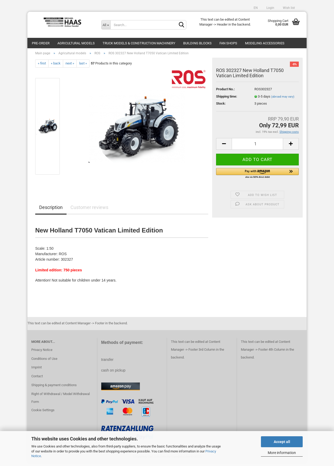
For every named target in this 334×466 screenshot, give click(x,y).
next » (69, 66)
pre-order (41, 43)
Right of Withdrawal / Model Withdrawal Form (60, 400)
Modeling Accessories (264, 43)
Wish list (288, 8)
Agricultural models (76, 43)
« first (42, 66)
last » (83, 66)
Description (51, 210)
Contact (37, 379)
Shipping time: (226, 99)
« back (56, 66)
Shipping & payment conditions (54, 388)
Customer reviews (89, 210)
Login (270, 8)
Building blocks (197, 43)
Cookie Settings (43, 413)
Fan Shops (228, 43)
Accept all (282, 442)
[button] (257, 176)
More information (282, 453)
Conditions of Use (44, 361)
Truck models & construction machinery (139, 43)
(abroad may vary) (282, 99)
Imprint (36, 370)
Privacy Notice (41, 352)
